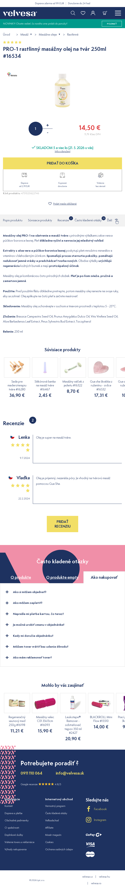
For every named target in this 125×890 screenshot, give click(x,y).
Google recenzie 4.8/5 (41, 784)
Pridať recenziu (63, 523)
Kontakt (9, 806)
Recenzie (63, 219)
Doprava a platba (13, 813)
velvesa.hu (104, 876)
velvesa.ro (96, 883)
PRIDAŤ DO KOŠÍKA (62, 163)
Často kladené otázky (88, 219)
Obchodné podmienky (17, 820)
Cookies (49, 842)
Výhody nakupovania (16, 849)
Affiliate (49, 827)
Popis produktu (12, 220)
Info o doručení (62, 151)
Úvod (6, 34)
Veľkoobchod (52, 820)
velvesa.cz (87, 876)
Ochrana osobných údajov (59, 849)
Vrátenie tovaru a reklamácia (19, 842)
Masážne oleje (48, 34)
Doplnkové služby (14, 835)
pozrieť (112, 23)
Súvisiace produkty (40, 220)
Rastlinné (72, 34)
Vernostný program (55, 806)
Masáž (24, 34)
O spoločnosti (12, 827)
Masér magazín (53, 835)
